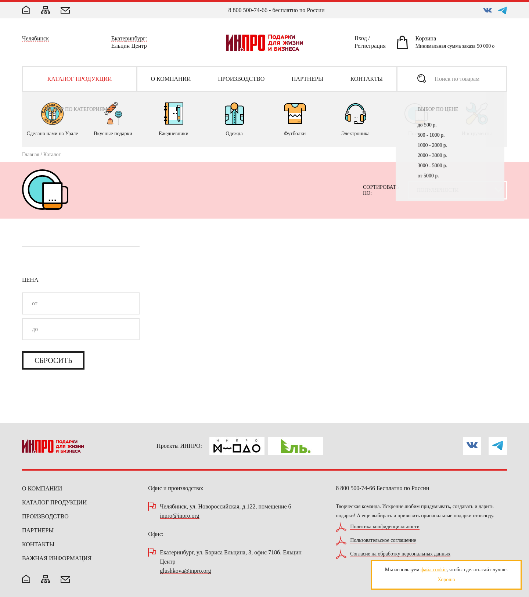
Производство (45, 516)
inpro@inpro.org (179, 516)
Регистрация (370, 47)
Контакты (38, 544)
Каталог (52, 154)
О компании (42, 488)
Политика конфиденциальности (385, 526)
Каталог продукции (54, 502)
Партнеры (38, 530)
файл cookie (434, 569)
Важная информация (56, 558)
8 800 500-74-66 (247, 10)
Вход (361, 39)
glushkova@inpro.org (185, 571)
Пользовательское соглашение (383, 540)
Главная (30, 154)
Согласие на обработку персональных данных (400, 554)
